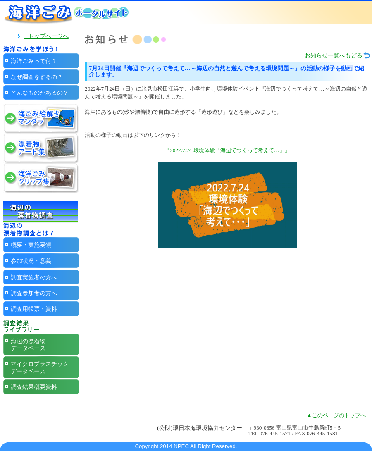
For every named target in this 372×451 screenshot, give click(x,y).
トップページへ (46, 36)
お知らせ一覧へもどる (333, 55)
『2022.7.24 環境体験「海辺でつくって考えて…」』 (227, 150)
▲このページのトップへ (336, 415)
